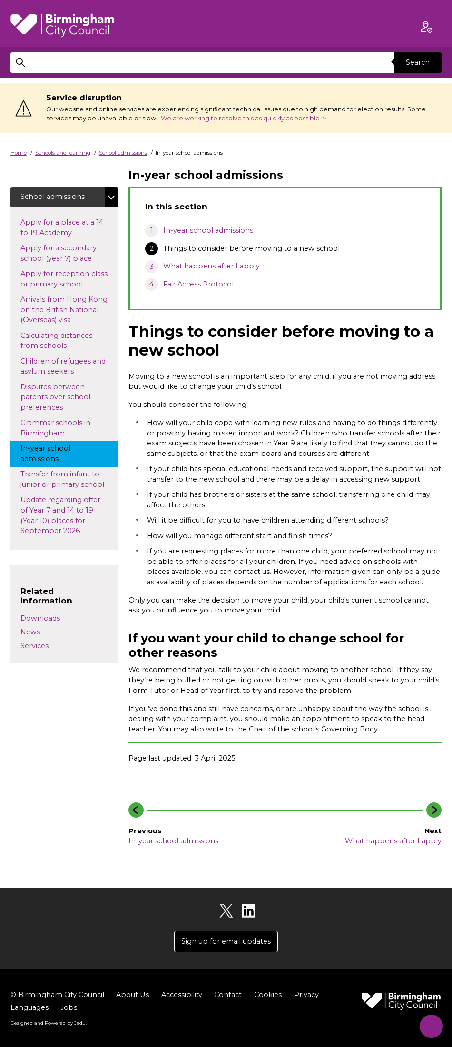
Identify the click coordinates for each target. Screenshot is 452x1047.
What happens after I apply (211, 266)
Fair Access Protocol (198, 284)
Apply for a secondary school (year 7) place (64, 253)
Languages (29, 1008)
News (30, 632)
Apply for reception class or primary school (64, 278)
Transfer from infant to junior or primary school (69, 479)
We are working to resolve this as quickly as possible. (241, 118)
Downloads (40, 618)
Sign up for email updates (226, 941)
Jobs (68, 1008)
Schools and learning (62, 152)
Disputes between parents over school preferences (55, 397)
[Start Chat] (430, 1025)
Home (18, 152)
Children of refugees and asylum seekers (63, 366)
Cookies (267, 995)
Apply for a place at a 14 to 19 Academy (61, 227)
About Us (132, 995)
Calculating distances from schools (56, 340)
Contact (227, 995)
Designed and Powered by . (48, 1023)
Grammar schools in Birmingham (55, 428)
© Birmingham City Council (57, 995)
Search (418, 62)
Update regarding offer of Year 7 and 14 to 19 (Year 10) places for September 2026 (60, 515)
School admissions (123, 152)
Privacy (306, 995)
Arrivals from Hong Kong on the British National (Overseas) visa (64, 309)
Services (34, 646)
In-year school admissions (208, 230)
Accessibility (181, 995)
